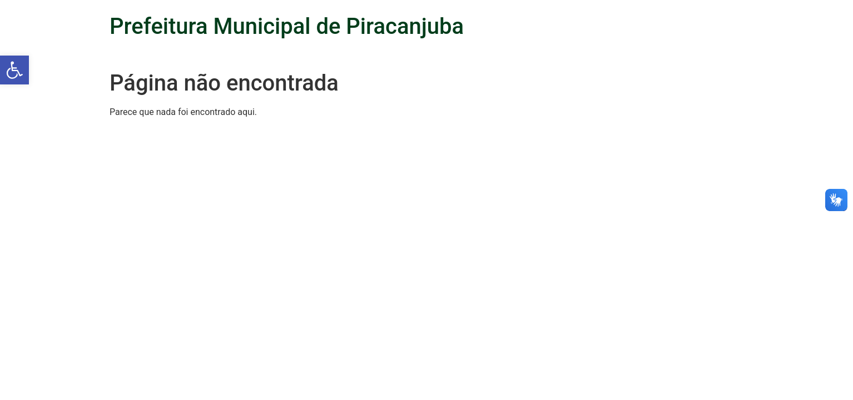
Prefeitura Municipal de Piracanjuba (287, 26)
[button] (14, 70)
